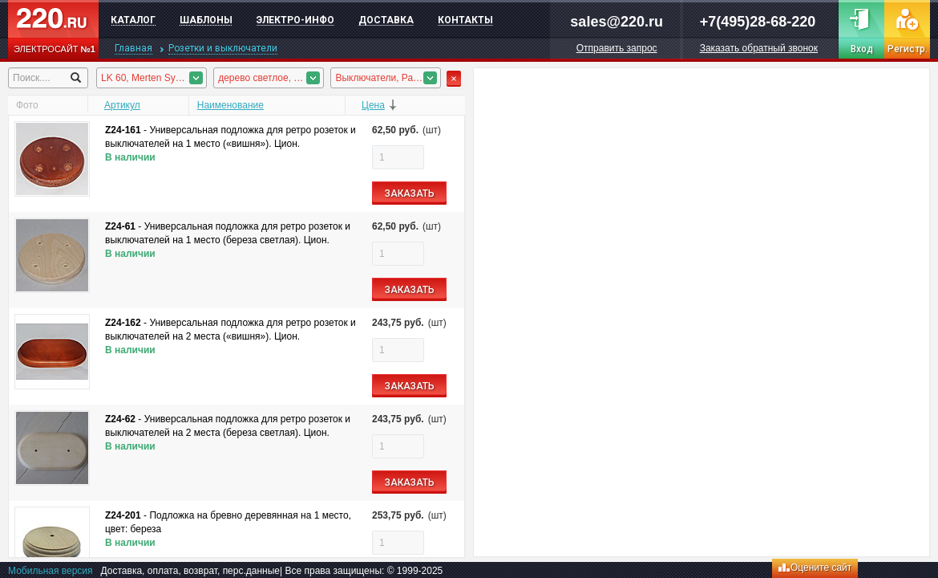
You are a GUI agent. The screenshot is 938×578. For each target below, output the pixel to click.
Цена (373, 105)
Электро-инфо (295, 20)
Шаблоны (206, 20)
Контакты (465, 20)
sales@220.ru (616, 22)
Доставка (386, 20)
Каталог (133, 20)
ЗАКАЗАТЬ (410, 193)
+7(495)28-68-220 (758, 22)
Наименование (230, 105)
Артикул (122, 105)
